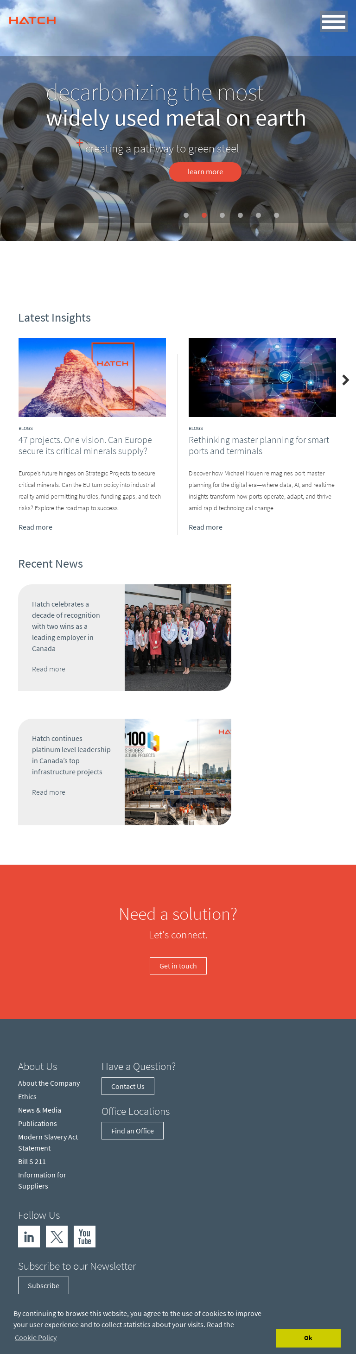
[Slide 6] (276, 215)
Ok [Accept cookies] (308, 1338)
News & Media (39, 1109)
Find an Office (132, 1130)
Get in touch (178, 965)
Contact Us (128, 1086)
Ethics (27, 1096)
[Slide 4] (240, 215)
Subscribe (43, 1285)
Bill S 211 (32, 1161)
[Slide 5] (258, 215)
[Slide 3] (222, 215)
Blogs (26, 428)
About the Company (49, 1083)
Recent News (50, 563)
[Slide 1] (186, 215)
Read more (35, 526)
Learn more (205, 171)
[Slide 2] (204, 215)
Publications (37, 1123)
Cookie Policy (36, 1337)
